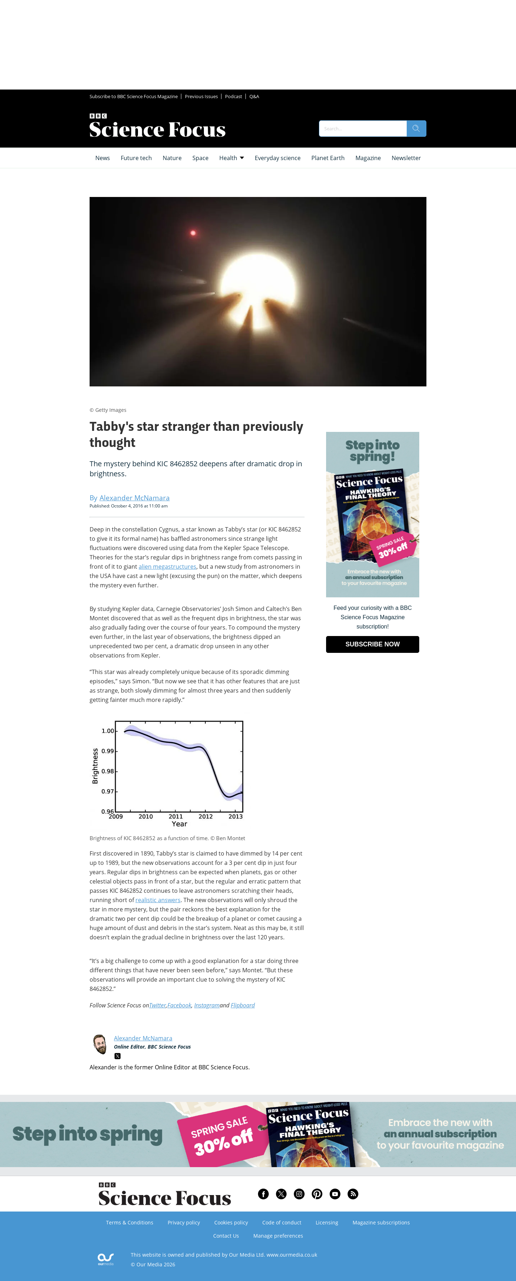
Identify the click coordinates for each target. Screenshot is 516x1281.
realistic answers (158, 900)
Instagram (207, 1005)
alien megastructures (167, 566)
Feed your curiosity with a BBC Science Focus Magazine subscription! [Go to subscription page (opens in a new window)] (373, 617)
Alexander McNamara (143, 1038)
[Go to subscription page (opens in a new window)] (372, 595)
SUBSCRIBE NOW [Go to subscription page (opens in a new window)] (372, 644)
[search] (416, 128)
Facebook (179, 1005)
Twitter (157, 1005)
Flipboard (243, 1005)
